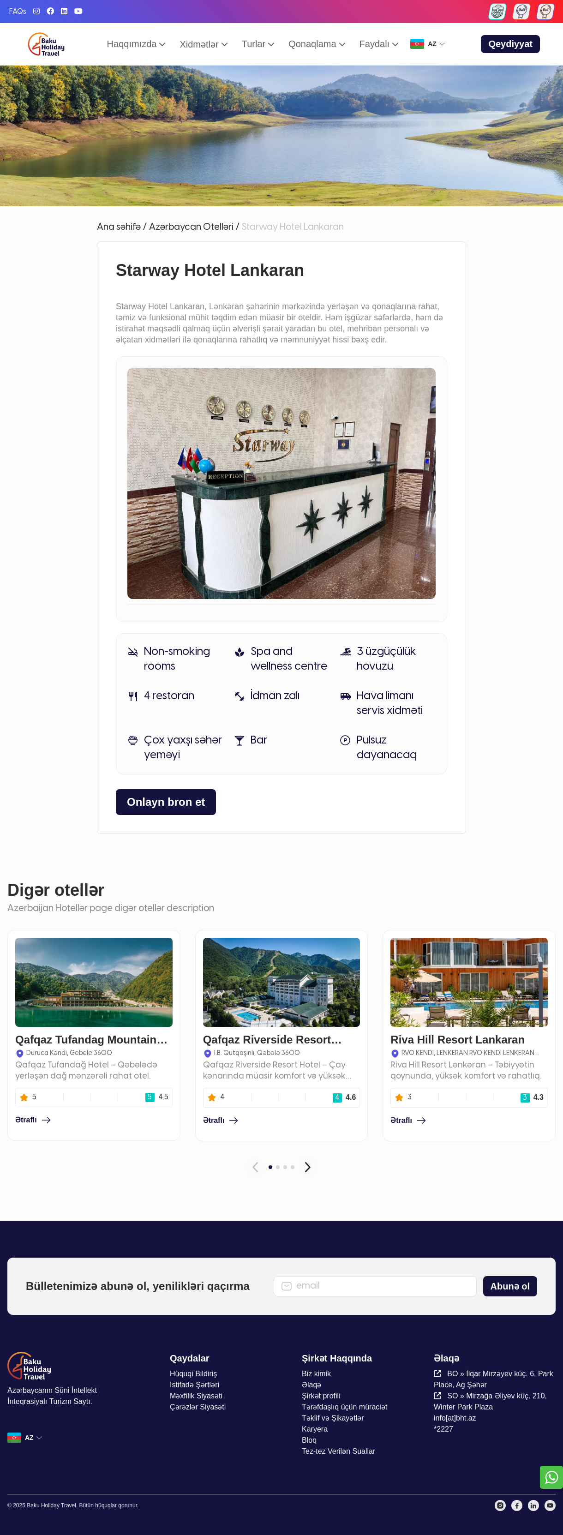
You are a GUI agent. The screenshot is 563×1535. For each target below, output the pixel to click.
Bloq (309, 1440)
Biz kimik (316, 1374)
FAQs (17, 12)
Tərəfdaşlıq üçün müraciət (344, 1407)
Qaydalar (190, 1358)
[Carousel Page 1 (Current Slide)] (270, 1167)
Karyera (315, 1429)
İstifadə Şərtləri (194, 1385)
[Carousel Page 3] (285, 1167)
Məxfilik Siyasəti (196, 1396)
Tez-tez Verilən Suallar (338, 1451)
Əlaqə (311, 1385)
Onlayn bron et (166, 802)
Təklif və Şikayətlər (333, 1418)
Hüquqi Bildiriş (193, 1374)
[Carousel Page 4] (292, 1167)
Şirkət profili (321, 1396)
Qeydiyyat (510, 44)
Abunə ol (510, 1286)
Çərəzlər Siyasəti (198, 1407)
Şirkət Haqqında (337, 1358)
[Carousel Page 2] (278, 1167)
